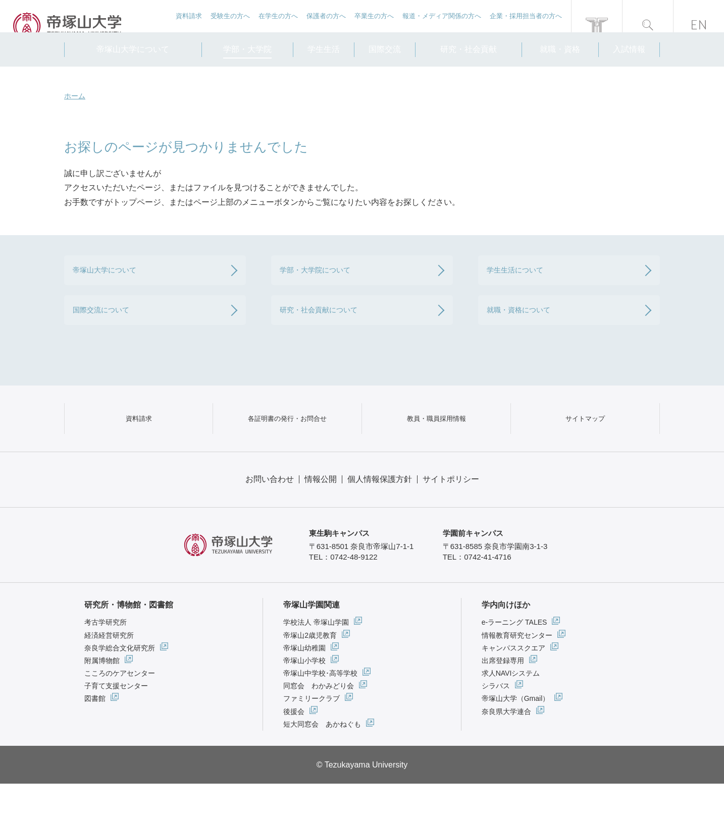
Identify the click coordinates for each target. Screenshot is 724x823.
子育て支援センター (116, 725)
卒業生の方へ (373, 25)
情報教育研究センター (517, 674)
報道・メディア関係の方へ (441, 25)
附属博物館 (102, 700)
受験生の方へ (228, 25)
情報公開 (320, 518)
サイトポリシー (451, 518)
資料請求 (187, 25)
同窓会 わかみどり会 (318, 725)
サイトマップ (585, 448)
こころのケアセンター (119, 712)
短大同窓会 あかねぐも (322, 763)
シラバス (496, 725)
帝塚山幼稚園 (304, 687)
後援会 (293, 750)
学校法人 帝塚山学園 (316, 661)
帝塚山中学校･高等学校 (320, 712)
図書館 (95, 738)
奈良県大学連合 (506, 750)
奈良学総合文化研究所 (119, 687)
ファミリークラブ (311, 738)
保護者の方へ (325, 25)
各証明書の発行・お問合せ (287, 448)
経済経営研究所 (109, 674)
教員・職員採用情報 (436, 448)
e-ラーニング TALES (514, 661)
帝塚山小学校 (304, 700)
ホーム (74, 96)
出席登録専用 (503, 700)
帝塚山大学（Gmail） (516, 738)
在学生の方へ (277, 25)
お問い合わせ (269, 518)
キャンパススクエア (513, 687)
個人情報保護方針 (379, 518)
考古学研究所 (105, 661)
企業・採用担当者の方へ (526, 25)
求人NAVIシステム (511, 712)
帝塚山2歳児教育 (310, 674)
